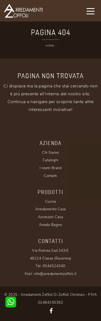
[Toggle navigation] (90, 11)
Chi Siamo (50, 152)
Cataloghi (51, 160)
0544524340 (54, 266)
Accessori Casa (50, 217)
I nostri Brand (50, 168)
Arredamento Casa (50, 209)
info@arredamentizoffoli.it (55, 273)
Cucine (50, 201)
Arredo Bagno (50, 224)
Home (50, 46)
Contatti (50, 175)
